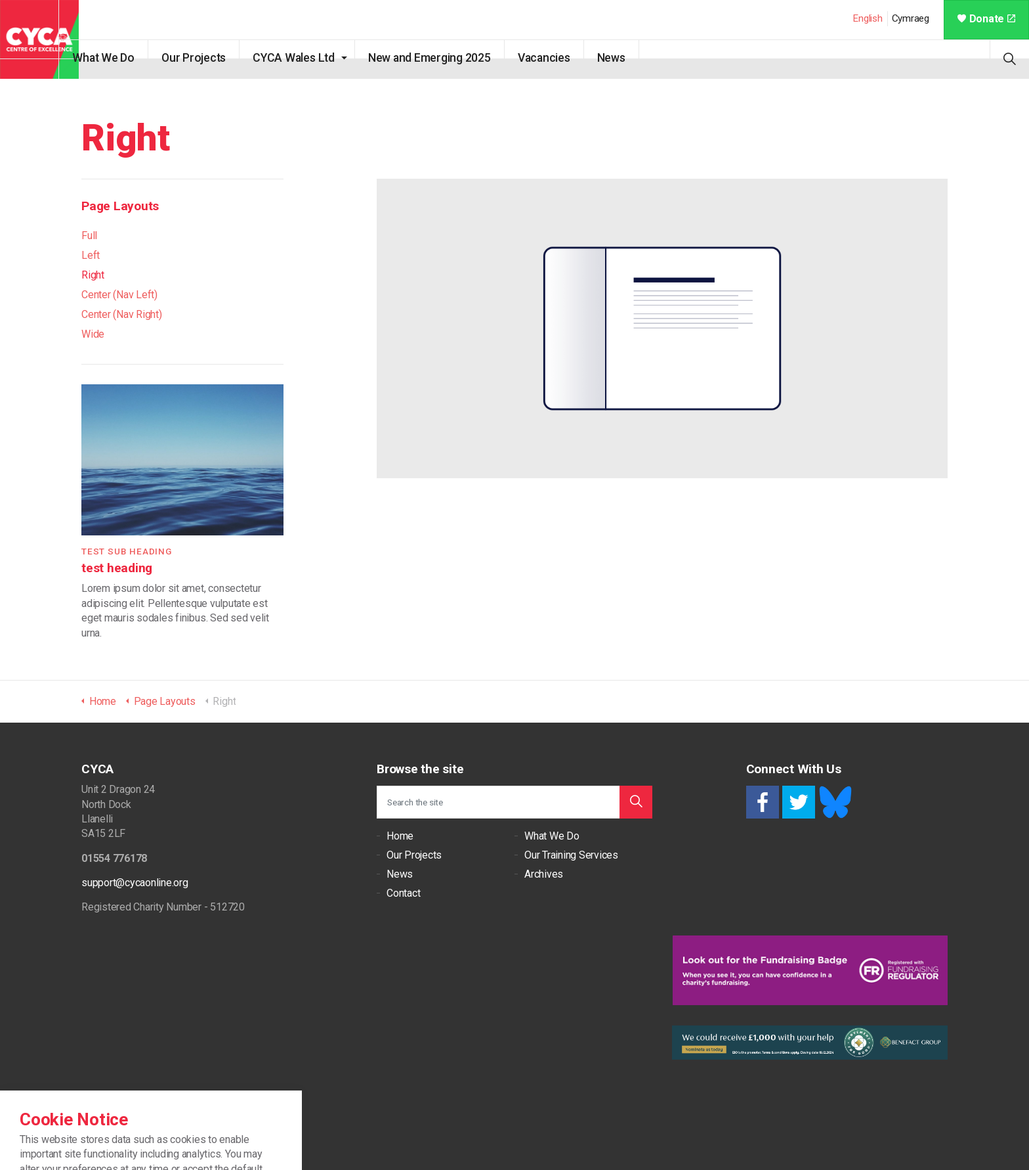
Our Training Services (571, 855)
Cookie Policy (137, 1124)
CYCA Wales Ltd (313, 57)
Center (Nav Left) (119, 294)
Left (90, 255)
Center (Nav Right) (121, 314)
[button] (636, 802)
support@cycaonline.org (134, 882)
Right (92, 275)
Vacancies (563, 57)
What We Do (123, 57)
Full (89, 235)
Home (400, 836)
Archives (543, 874)
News (630, 57)
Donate (986, 18)
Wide (92, 334)
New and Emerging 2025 (448, 57)
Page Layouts (120, 206)
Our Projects (213, 57)
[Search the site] (514, 802)
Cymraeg (910, 18)
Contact (403, 893)
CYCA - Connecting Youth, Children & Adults (39, 39)
